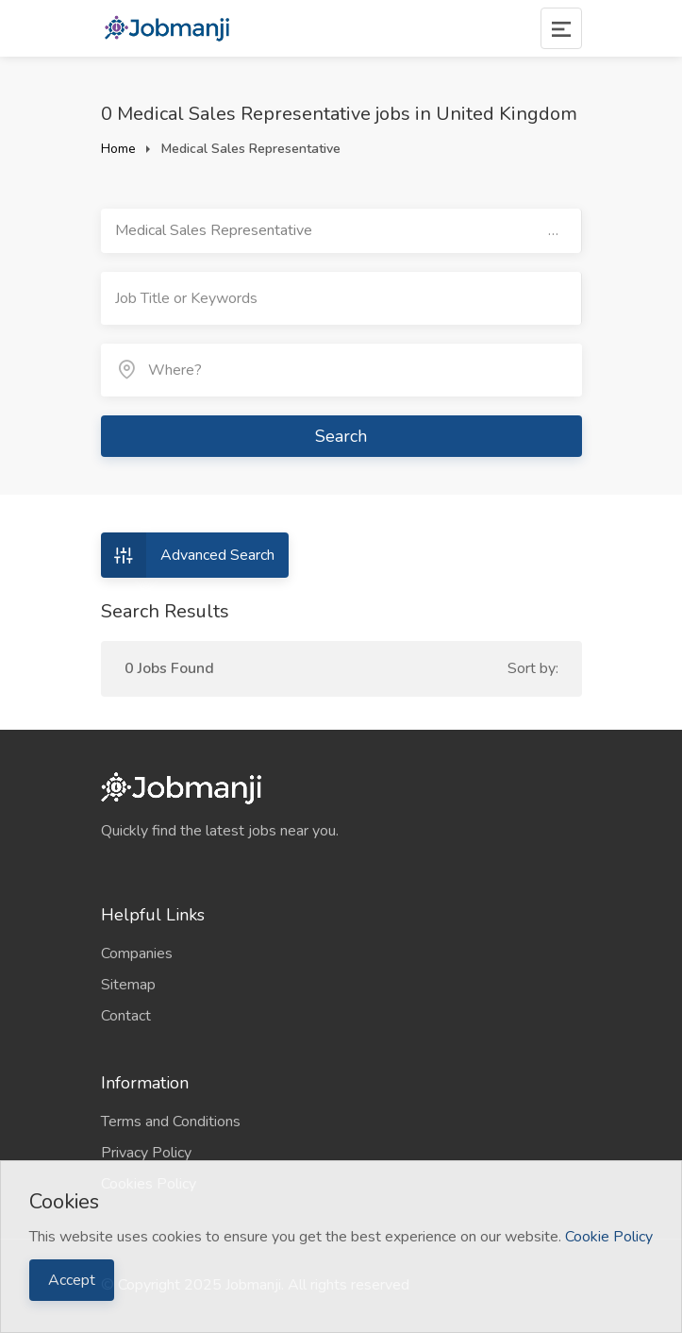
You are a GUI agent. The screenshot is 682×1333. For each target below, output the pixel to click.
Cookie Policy (609, 1236)
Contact (126, 1015)
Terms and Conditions (171, 1121)
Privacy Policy (146, 1152)
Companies (137, 953)
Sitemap (128, 984)
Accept (71, 1280)
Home (118, 149)
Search (341, 436)
